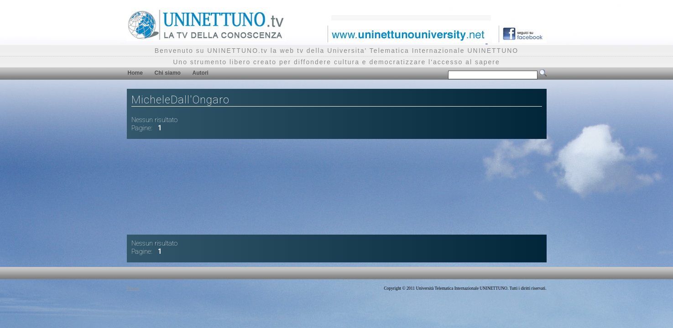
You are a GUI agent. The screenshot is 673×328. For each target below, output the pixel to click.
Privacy (133, 288)
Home (135, 73)
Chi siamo (168, 73)
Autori (201, 73)
